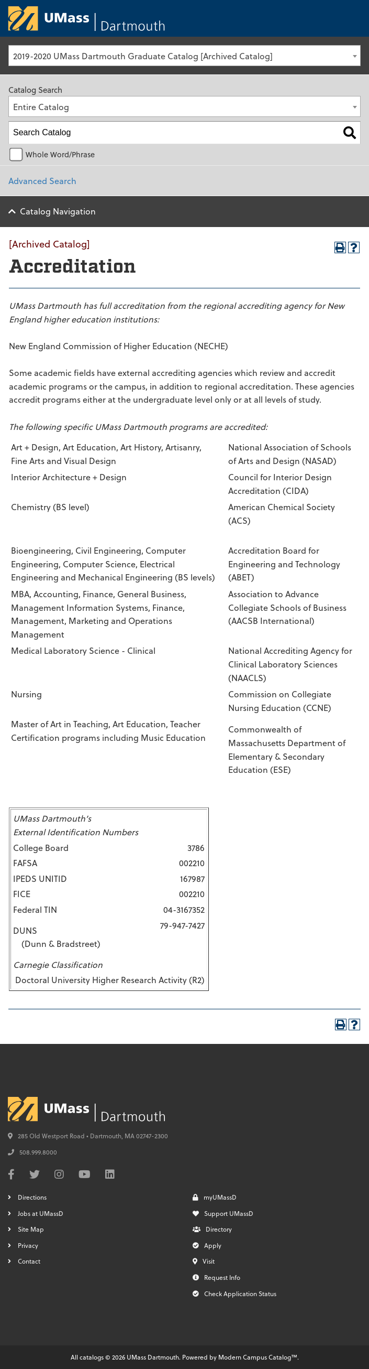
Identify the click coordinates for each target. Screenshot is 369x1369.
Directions (32, 1197)
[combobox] (184, 55)
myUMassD (215, 1197)
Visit (204, 1261)
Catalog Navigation (58, 211)
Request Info (216, 1277)
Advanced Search (42, 181)
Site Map (31, 1229)
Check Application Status (234, 1293)
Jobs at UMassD (40, 1213)
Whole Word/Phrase (60, 154)
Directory (212, 1229)
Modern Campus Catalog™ (257, 1357)
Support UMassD (223, 1213)
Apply (207, 1245)
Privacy (28, 1245)
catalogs (92, 1357)
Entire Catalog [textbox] (41, 107)
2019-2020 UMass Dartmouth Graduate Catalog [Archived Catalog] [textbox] (143, 56)
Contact (29, 1261)
